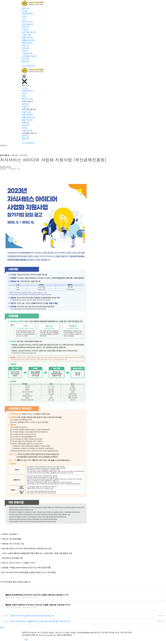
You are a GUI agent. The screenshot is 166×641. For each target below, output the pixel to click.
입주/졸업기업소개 (29, 56)
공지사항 (25, 48)
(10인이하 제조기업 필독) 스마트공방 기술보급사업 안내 (32, 616)
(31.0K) (37, 595)
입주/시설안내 (27, 24)
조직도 (24, 16)
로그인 (24, 66)
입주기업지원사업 (29, 32)
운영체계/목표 (27, 14)
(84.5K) (38, 605)
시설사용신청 (27, 53)
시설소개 (25, 30)
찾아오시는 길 (27, 22)
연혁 (23, 19)
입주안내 (25, 27)
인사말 (24, 11)
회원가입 (31, 66)
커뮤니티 (25, 45)
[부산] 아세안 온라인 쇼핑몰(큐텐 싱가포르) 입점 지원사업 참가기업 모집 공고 (40, 621)
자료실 (24, 51)
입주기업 (25, 59)
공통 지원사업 (27, 37)
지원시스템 (26, 35)
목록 (2, 628)
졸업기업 (25, 61)
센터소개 (25, 8)
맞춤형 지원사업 (28, 40)
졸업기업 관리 (27, 43)
